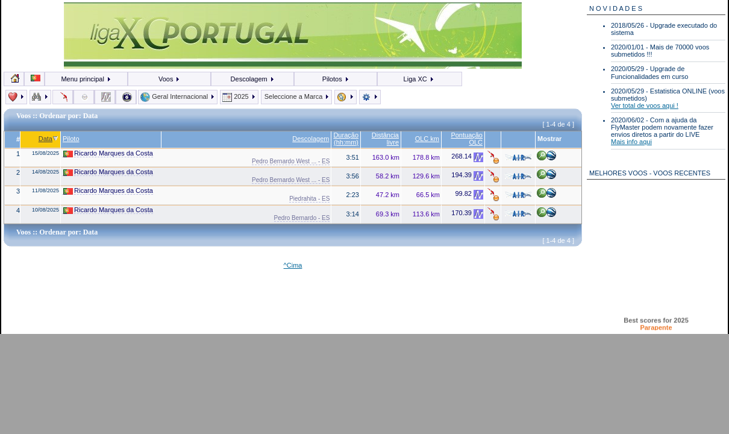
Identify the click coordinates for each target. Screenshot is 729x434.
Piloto (71, 138)
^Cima (293, 265)
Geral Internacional (177, 96)
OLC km (427, 138)
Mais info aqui (631, 141)
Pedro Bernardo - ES (302, 218)
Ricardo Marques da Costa (108, 153)
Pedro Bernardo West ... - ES (291, 161)
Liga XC (419, 79)
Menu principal (86, 79)
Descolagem (253, 79)
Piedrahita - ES (309, 198)
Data (48, 138)
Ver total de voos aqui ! (644, 105)
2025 (239, 96)
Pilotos (335, 79)
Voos (169, 79)
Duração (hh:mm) (345, 138)
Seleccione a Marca (296, 96)
